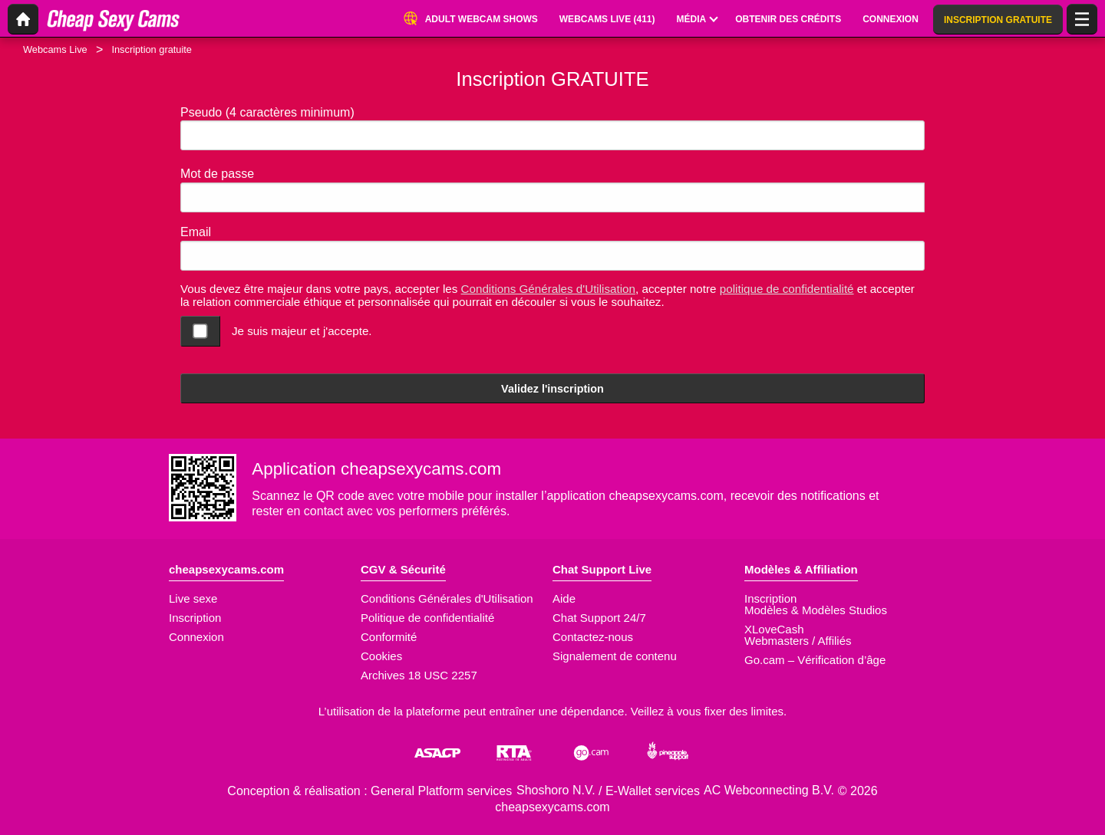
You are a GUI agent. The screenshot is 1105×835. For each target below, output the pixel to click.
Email (195, 231)
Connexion (196, 636)
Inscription (195, 617)
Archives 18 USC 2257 (419, 675)
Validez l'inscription (552, 389)
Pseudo (267, 112)
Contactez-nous (592, 636)
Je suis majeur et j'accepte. (302, 330)
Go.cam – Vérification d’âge (815, 659)
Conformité (389, 636)
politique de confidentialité (787, 288)
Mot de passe (217, 173)
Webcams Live (55, 49)
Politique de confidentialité (427, 617)
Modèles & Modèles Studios (815, 609)
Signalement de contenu (614, 655)
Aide (564, 598)
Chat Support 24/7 (599, 617)
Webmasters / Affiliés (798, 640)
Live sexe (193, 598)
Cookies (381, 655)
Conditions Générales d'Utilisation (548, 288)
